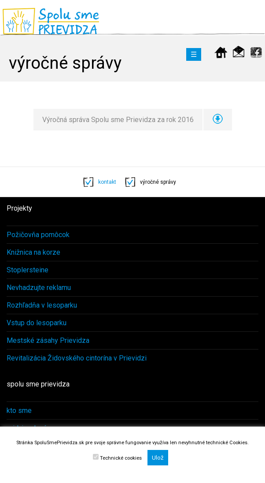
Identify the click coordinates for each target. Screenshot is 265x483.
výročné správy (158, 182)
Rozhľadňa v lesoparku (42, 305)
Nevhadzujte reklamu (39, 287)
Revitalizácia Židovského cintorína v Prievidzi (77, 358)
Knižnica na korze (33, 252)
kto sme (19, 410)
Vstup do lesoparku (36, 323)
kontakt (107, 182)
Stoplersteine (27, 270)
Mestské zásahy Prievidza (48, 340)
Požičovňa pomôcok (38, 234)
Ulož (158, 457)
